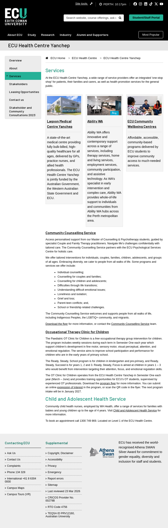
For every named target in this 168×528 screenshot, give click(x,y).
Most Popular (150, 34)
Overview (15, 60)
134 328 (20, 472)
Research (47, 35)
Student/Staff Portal (146, 17)
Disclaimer (67, 453)
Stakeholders (18, 84)
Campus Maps (15, 488)
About (13, 68)
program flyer (108, 383)
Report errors (56, 478)
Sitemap (53, 484)
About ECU (14, 35)
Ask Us (11, 453)
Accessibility (55, 459)
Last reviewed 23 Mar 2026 (64, 491)
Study (32, 35)
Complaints (14, 465)
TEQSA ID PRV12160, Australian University (60, 515)
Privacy (52, 465)
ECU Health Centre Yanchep (121, 58)
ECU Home (58, 58)
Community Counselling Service (71, 233)
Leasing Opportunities (24, 92)
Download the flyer (57, 323)
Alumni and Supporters (92, 35)
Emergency (54, 472)
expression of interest (70, 387)
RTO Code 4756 (57, 507)
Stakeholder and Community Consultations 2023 (22, 111)
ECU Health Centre (84, 58)
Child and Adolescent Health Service (135, 410)
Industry (65, 35)
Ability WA (95, 121)
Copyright (53, 453)
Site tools (84, 3)
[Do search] (120, 17)
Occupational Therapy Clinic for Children (77, 332)
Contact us (16, 99)
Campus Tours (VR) (19, 494)
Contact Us (13, 459)
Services (14, 76)
